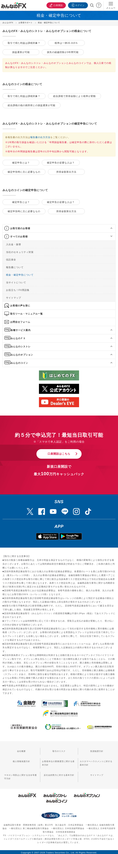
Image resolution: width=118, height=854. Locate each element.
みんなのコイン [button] (19, 361)
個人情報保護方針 (21, 760)
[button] (108, 227)
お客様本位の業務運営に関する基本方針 (58, 762)
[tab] (59, 227)
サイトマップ (13, 296)
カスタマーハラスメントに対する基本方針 (96, 762)
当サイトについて (16, 281)
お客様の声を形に (20, 304)
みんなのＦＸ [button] (18, 337)
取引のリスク (59, 750)
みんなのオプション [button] (22, 353)
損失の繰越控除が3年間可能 (63, 51)
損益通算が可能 (21, 51)
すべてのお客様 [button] (19, 235)
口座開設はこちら (59, 452)
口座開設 (55, 5)
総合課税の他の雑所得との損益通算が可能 (31, 104)
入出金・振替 (13, 243)
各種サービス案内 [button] (21, 329)
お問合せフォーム (20, 320)
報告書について (15, 266)
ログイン (77, 5)
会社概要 (21, 750)
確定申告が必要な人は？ (61, 162)
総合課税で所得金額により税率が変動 (74, 95)
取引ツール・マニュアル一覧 (26, 312)
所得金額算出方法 (66, 171)
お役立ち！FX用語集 (17, 289)
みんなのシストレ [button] (21, 345)
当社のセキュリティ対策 (20, 251)
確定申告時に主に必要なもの (24, 171)
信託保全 (11, 258)
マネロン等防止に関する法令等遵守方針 (20, 776)
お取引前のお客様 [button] (20, 227)
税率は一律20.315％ (66, 42)
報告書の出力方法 (40, 136)
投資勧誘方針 (96, 750)
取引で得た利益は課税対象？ (24, 42)
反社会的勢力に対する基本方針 (59, 774)
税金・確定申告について (20, 273)
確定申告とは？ (21, 162)
